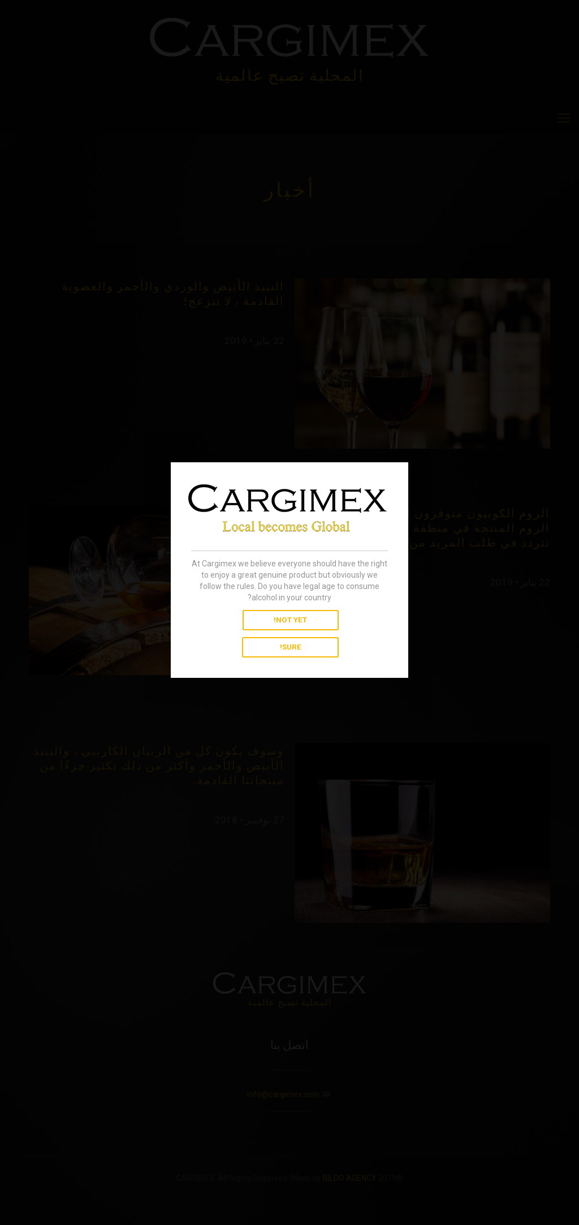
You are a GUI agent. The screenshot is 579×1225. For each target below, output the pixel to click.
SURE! (290, 647)
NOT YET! (290, 620)
